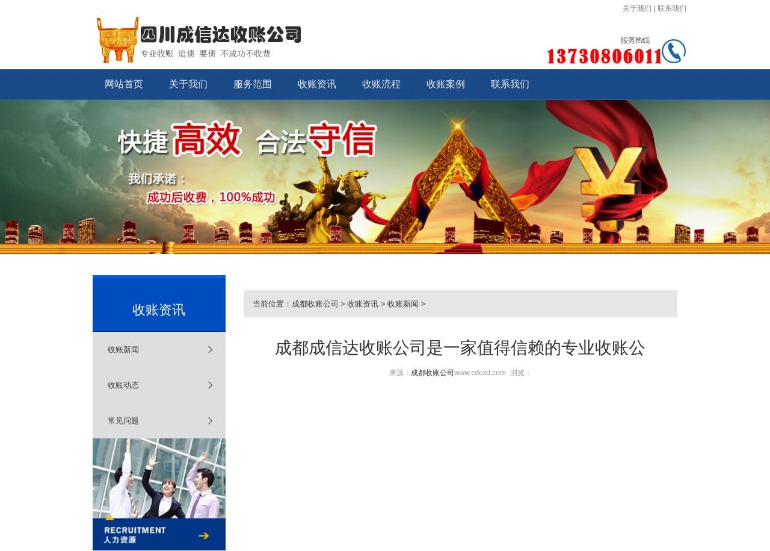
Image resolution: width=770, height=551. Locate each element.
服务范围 (252, 84)
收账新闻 (123, 349)
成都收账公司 (315, 303)
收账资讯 (317, 84)
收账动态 (123, 385)
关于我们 (637, 8)
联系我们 (672, 8)
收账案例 (446, 84)
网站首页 (124, 84)
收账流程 (381, 84)
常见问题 (123, 420)
